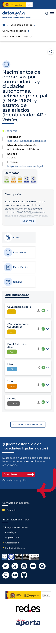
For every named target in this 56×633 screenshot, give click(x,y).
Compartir (51, 51)
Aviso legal (10, 532)
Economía (11, 130)
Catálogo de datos (21, 24)
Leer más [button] (28, 220)
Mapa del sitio (12, 537)
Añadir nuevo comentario (28, 424)
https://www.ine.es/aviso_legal (25, 166)
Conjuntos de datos (14, 30)
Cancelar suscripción (14, 480)
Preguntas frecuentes (16, 527)
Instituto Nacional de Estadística (26, 140)
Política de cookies (15, 548)
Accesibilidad (12, 542)
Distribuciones (17, 295)
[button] (52, 14)
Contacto (11, 510)
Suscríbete (18, 474)
